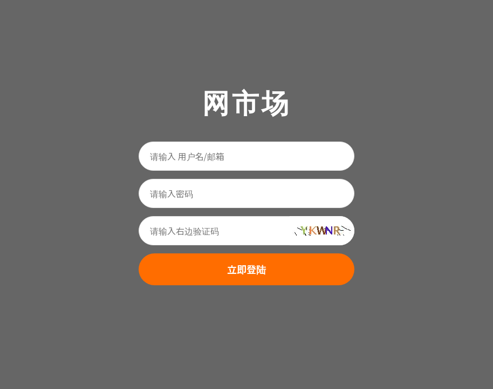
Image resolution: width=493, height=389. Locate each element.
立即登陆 (246, 269)
